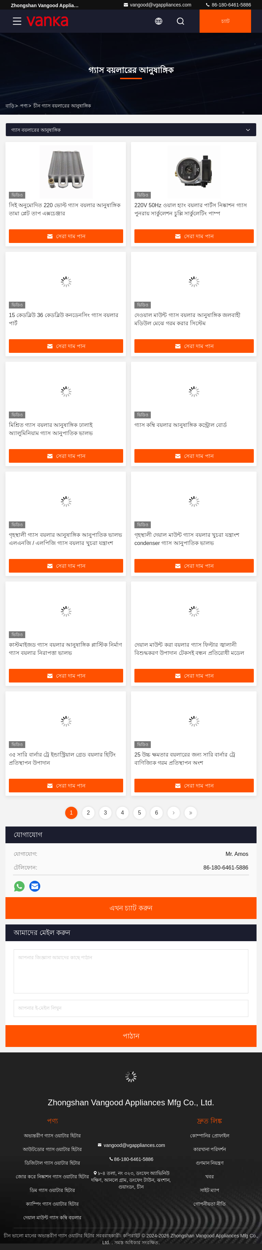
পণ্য (24, 106)
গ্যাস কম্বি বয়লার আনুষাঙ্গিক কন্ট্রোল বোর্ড (180, 425)
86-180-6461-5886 (228, 5)
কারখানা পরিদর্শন (209, 1149)
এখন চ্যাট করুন (131, 908)
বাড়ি (9, 106)
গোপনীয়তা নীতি (209, 1204)
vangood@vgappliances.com (157, 5)
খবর (209, 1176)
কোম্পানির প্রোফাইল (209, 1135)
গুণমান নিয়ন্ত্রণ (210, 1163)
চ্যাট (225, 21)
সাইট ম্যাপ (210, 1190)
